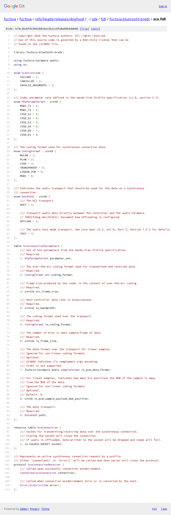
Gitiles (24, 509)
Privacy (34, 509)
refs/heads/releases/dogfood (59, 19)
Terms (45, 509)
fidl (103, 19)
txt (154, 508)
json (164, 508)
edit (95, 28)
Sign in (163, 6)
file (84, 28)
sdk (94, 19)
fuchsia (10, 19)
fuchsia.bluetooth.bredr (129, 19)
